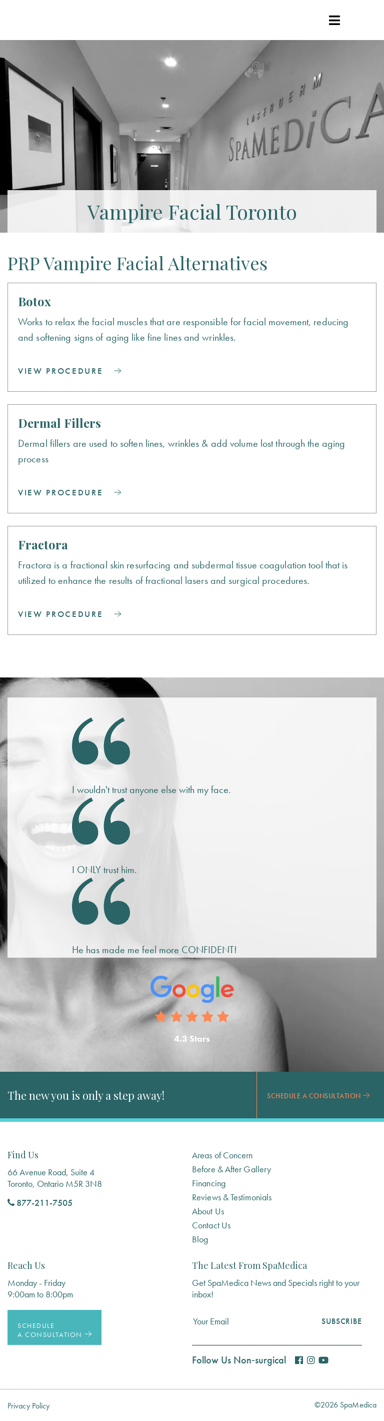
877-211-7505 (40, 1202)
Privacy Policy (29, 1405)
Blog (200, 1239)
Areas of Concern (222, 1155)
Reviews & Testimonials (232, 1197)
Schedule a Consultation (318, 1095)
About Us (208, 1211)
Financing (209, 1183)
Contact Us (211, 1225)
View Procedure (69, 370)
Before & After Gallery (231, 1169)
